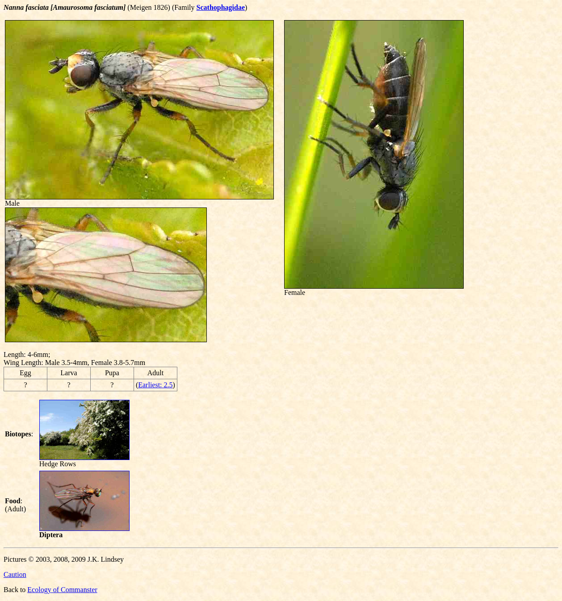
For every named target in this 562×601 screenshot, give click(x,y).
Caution (15, 574)
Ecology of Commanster (62, 589)
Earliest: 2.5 (155, 385)
